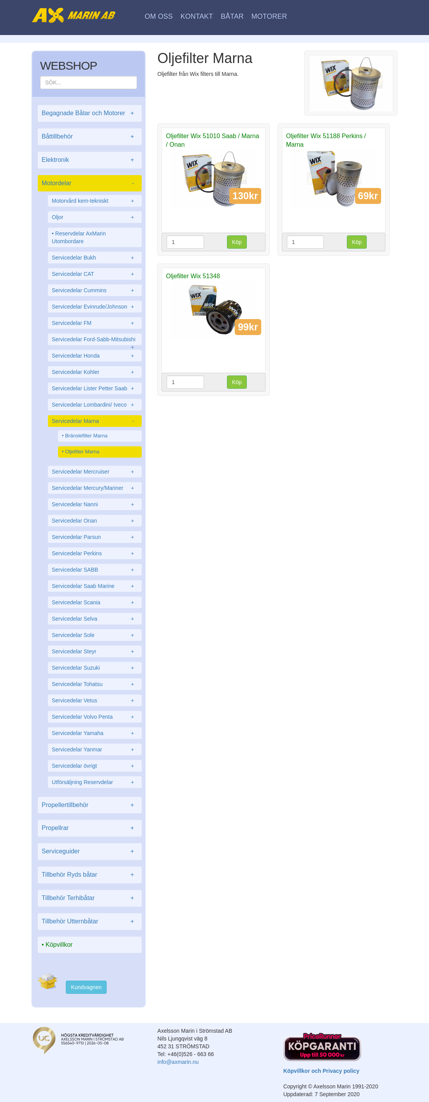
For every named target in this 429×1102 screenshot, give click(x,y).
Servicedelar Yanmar (95, 749)
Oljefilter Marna (82, 451)
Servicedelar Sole (95, 635)
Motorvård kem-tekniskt (95, 201)
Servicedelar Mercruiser (95, 472)
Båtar (232, 16)
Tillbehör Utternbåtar (90, 921)
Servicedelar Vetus (95, 700)
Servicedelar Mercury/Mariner (95, 488)
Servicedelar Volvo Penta (95, 717)
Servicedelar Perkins (95, 553)
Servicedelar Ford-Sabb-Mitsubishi (95, 340)
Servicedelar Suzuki (95, 668)
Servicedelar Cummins (95, 290)
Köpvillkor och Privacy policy (321, 1071)
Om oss (159, 16)
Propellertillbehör (90, 805)
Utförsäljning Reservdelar (95, 782)
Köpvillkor (59, 944)
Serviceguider (90, 851)
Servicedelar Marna (95, 421)
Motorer (269, 16)
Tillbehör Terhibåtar (90, 898)
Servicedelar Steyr (95, 651)
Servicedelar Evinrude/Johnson (95, 307)
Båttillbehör (90, 136)
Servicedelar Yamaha (95, 733)
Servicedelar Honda (95, 356)
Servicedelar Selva (95, 619)
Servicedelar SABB (95, 570)
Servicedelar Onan (95, 521)
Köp (237, 242)
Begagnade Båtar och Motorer (90, 113)
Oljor (95, 217)
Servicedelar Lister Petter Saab (95, 388)
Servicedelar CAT (95, 274)
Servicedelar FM (95, 323)
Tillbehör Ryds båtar (90, 874)
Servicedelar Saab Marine (95, 586)
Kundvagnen (86, 987)
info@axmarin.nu (178, 1062)
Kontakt (196, 16)
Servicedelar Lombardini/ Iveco (95, 405)
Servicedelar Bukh (95, 257)
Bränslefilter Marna (86, 436)
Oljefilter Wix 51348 (193, 276)
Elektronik (90, 160)
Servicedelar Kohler (95, 372)
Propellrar (90, 828)
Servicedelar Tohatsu (95, 684)
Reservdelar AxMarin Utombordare (79, 237)
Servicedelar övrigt (95, 766)
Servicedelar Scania (95, 602)
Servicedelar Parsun (95, 537)
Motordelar (90, 183)
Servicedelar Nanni (95, 504)
